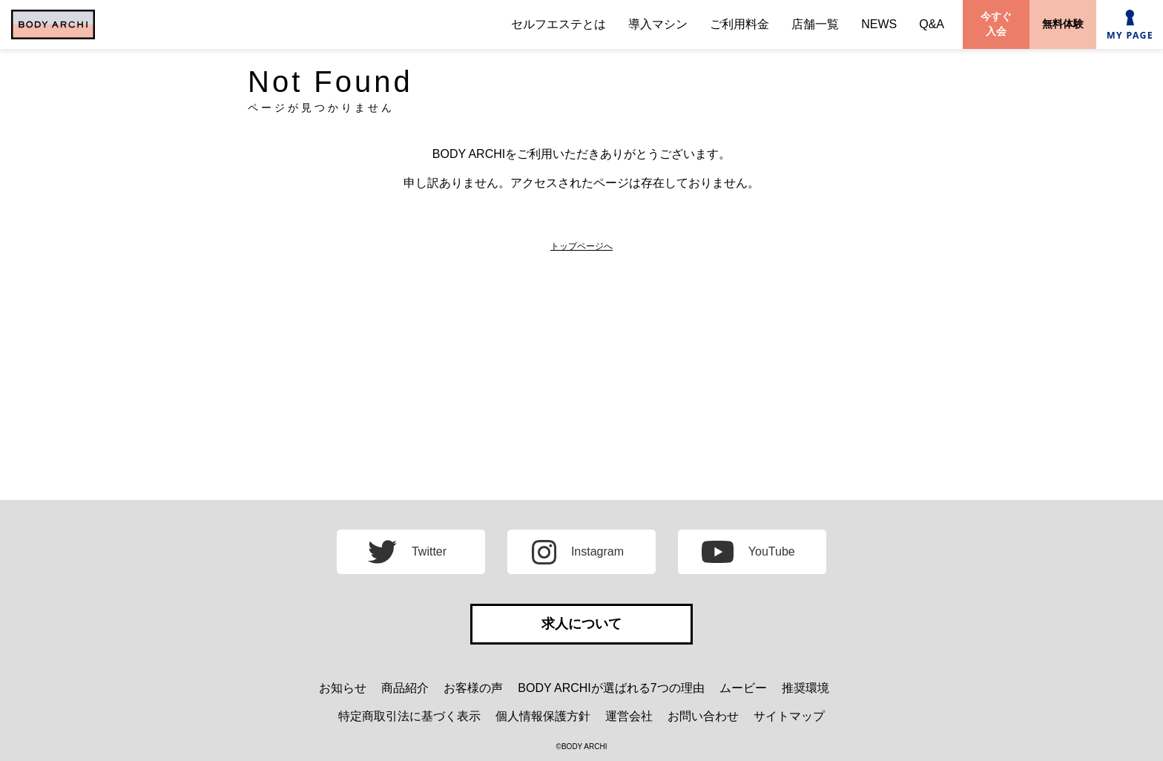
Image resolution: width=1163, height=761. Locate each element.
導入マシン (658, 24)
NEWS (879, 24)
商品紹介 (405, 688)
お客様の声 (473, 688)
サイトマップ (789, 716)
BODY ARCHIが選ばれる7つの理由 (611, 688)
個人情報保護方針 (542, 716)
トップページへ (581, 246)
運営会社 (629, 716)
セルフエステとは (558, 24)
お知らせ (342, 688)
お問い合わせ (703, 716)
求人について (581, 623)
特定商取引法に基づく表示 (409, 716)
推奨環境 (805, 688)
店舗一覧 (815, 24)
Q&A (931, 24)
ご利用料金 (739, 24)
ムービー (743, 688)
